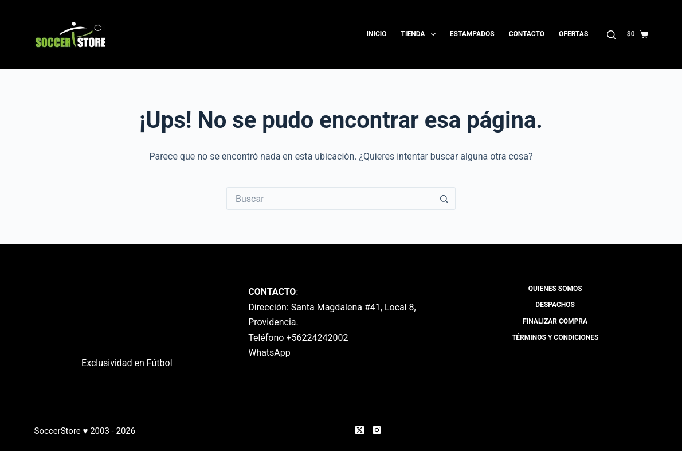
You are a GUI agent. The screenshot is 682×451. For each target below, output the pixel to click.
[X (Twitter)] (359, 430)
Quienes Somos (555, 289)
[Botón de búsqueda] (444, 198)
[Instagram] (377, 430)
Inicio (376, 34)
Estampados (472, 34)
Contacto (526, 34)
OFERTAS (573, 34)
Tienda (420, 34)
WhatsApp (269, 352)
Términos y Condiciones (555, 337)
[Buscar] (611, 34)
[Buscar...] (329, 198)
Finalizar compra (555, 321)
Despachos (555, 305)
